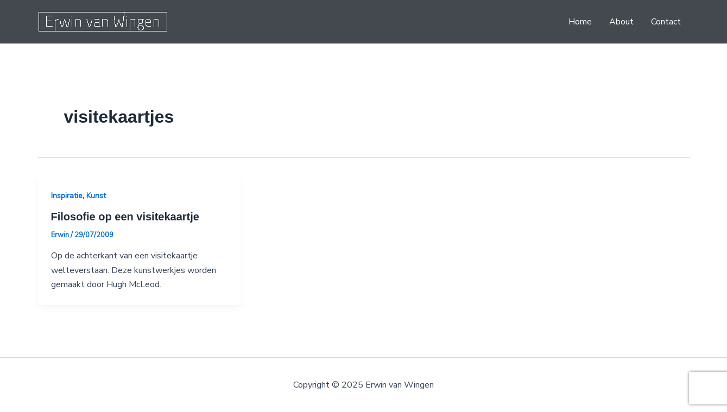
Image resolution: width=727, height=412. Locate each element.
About (621, 22)
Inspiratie (67, 196)
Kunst (96, 196)
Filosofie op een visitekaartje (125, 217)
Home (580, 22)
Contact (666, 22)
